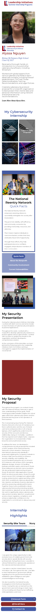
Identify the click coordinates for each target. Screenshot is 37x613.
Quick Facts (19, 256)
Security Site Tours (14, 523)
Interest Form (18, 599)
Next (32, 211)
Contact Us (18, 609)
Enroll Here (18, 604)
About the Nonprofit (18, 261)
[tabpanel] (18, 256)
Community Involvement (18, 265)
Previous (19, 211)
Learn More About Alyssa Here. (13, 101)
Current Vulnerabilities (18, 269)
